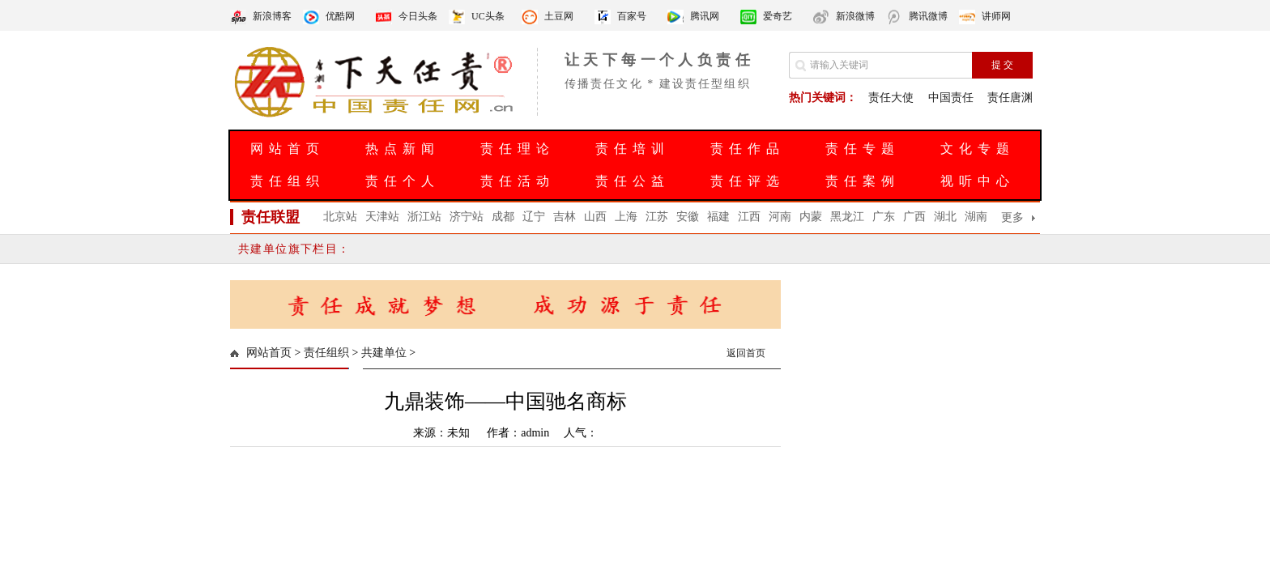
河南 (780, 217)
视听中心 (977, 181)
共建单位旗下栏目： (294, 249)
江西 (749, 217)
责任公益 (632, 181)
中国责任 (951, 97)
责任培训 (632, 148)
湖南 (976, 217)
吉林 (564, 217)
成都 (503, 217)
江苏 (657, 217)
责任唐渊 (1010, 97)
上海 (626, 217)
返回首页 (746, 353)
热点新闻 (402, 148)
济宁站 (467, 217)
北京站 (340, 217)
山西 (595, 217)
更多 (1012, 217)
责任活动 (517, 181)
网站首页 (287, 148)
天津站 (382, 217)
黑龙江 (847, 217)
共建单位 (384, 353)
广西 (914, 217)
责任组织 (287, 181)
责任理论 (517, 148)
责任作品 (747, 148)
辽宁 (533, 217)
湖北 (945, 217)
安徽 (687, 217)
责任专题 (862, 148)
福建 (718, 217)
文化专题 (977, 148)
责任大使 (891, 97)
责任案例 (862, 181)
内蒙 (810, 217)
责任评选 (747, 181)
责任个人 (402, 181)
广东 (883, 217)
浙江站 (424, 217)
